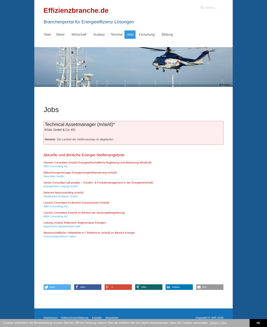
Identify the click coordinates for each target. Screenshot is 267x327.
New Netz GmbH (80, 174)
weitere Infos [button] (218, 322)
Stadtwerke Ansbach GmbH (63, 194)
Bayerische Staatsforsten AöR (75, 224)
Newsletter (112, 317)
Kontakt (97, 317)
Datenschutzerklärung (74, 317)
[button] (57, 287)
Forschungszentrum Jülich (89, 234)
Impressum (50, 317)
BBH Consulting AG (97, 164)
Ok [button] (258, 322)
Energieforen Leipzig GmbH (98, 184)
